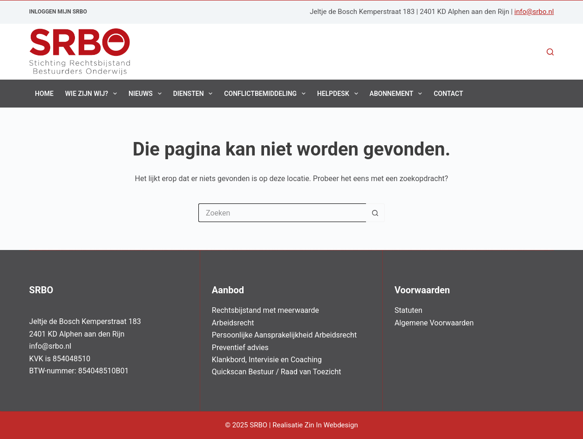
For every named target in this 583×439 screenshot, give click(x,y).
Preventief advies (240, 347)
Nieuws (147, 93)
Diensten (195, 93)
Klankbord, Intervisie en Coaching (267, 359)
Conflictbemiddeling (266, 93)
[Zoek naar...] (282, 212)
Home (44, 93)
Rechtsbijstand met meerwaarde (265, 310)
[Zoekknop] (375, 212)
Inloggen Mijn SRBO (58, 11)
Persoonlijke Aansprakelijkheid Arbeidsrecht (284, 335)
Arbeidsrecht (233, 322)
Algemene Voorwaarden (434, 322)
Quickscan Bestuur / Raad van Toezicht (276, 371)
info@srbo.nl (534, 11)
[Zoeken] (550, 51)
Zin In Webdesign (332, 425)
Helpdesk (339, 93)
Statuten (408, 310)
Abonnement (398, 93)
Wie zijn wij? (93, 93)
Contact (448, 93)
